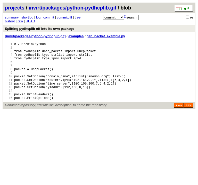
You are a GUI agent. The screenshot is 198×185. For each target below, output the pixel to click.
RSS (188, 117)
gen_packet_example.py (105, 36)
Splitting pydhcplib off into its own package (39, 29)
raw (20, 21)
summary (12, 17)
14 (8, 101)
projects (14, 8)
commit (48, 17)
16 (8, 110)
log (38, 17)
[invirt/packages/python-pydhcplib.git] (35, 36)
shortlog (27, 17)
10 (8, 84)
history (10, 21)
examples (76, 36)
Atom (179, 117)
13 (8, 97)
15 (8, 106)
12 (8, 92)
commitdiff (64, 17)
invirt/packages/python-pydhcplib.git (72, 8)
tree (77, 17)
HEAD (30, 21)
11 (8, 88)
